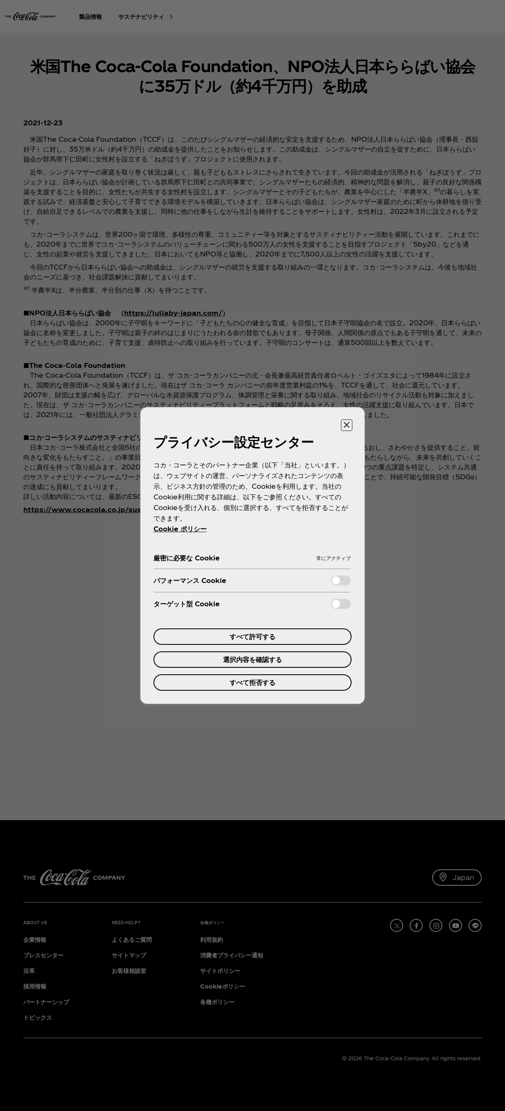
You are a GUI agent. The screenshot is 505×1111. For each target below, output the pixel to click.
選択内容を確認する (252, 659)
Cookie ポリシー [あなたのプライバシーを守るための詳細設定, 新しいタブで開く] (180, 529)
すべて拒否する (252, 682)
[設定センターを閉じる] (347, 425)
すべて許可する (252, 636)
